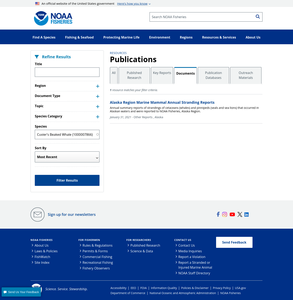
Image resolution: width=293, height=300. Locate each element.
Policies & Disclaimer (195, 288)
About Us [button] (253, 37)
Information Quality (164, 288)
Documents (185, 73)
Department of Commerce (127, 293)
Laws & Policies (46, 251)
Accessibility (118, 288)
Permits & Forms (95, 251)
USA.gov (240, 288)
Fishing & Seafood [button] (79, 37)
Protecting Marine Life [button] (121, 37)
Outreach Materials (246, 75)
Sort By (40, 148)
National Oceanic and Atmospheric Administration (183, 293)
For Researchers (138, 240)
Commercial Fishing (97, 257)
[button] (21, 292)
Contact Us (182, 240)
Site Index (42, 262)
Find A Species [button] (44, 37)
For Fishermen (89, 240)
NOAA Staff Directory (194, 273)
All (114, 73)
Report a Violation (192, 257)
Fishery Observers (96, 268)
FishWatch (42, 257)
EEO (133, 288)
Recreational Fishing (98, 262)
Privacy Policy (222, 288)
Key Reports (162, 73)
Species (41, 126)
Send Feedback (234, 242)
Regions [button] (186, 37)
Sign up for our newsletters (72, 214)
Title (38, 64)
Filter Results (67, 180)
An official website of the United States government (91, 3)
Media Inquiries (190, 251)
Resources (118, 53)
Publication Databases (213, 75)
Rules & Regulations (98, 245)
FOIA (143, 288)
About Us (42, 245)
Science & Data (141, 251)
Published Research (134, 75)
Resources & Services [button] (219, 37)
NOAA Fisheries (41, 240)
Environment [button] (159, 37)
